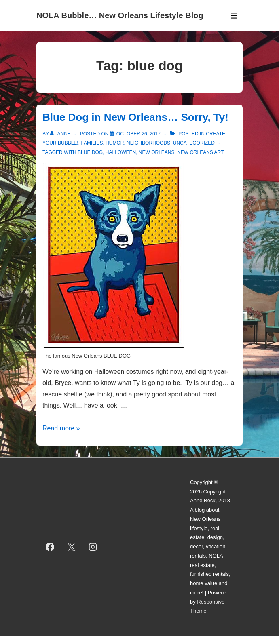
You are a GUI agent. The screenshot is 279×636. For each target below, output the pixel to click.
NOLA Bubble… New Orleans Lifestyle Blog (119, 15)
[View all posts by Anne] (61, 134)
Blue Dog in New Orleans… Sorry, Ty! (135, 117)
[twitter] (71, 546)
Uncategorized (194, 143)
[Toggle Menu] (234, 15)
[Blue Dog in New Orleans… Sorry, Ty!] (138, 134)
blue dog (90, 152)
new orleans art (200, 152)
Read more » (61, 428)
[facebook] (50, 546)
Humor (115, 143)
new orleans (157, 152)
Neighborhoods (148, 143)
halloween (121, 152)
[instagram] (93, 546)
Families (92, 143)
